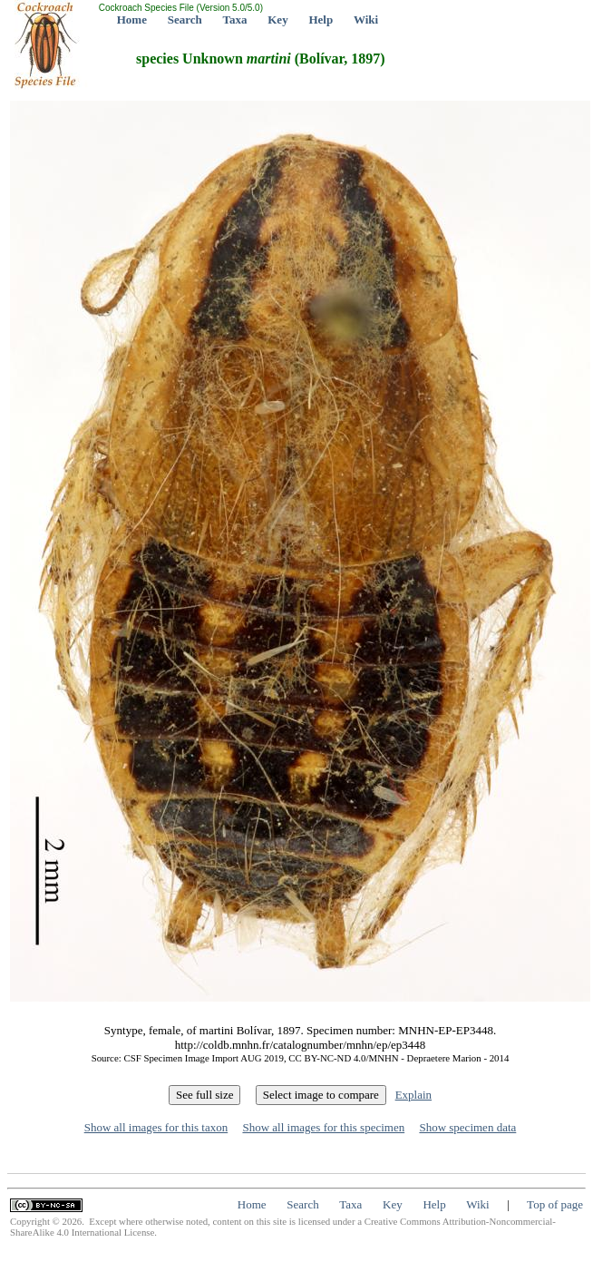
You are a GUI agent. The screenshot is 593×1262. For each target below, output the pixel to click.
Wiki (366, 19)
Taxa (235, 19)
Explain (413, 1094)
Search (185, 19)
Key (277, 19)
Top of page (555, 1204)
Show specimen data (467, 1127)
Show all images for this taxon (156, 1127)
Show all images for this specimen (323, 1127)
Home (132, 19)
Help (320, 19)
